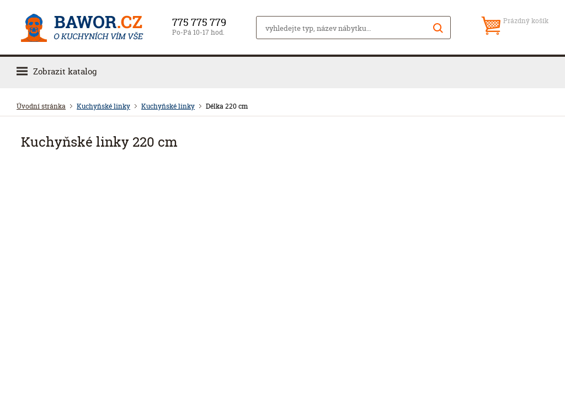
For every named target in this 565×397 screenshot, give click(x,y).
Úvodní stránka (41, 106)
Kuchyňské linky (103, 106)
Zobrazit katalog (65, 71)
